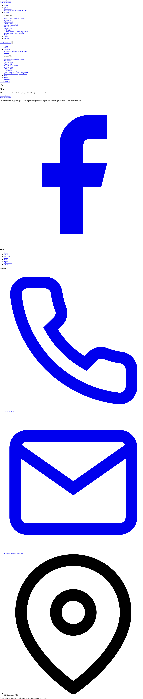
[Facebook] (71, 246)
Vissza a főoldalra (5, 96)
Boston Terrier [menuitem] (23, 10)
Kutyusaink (7, 9)
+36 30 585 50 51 (5, 43)
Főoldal (6, 5)
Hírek (5, 35)
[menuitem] (73, 22)
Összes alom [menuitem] (7, 33)
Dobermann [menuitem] (15, 10)
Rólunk (6, 7)
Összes (6, 18)
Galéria (6, 36)
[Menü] (11, 42)
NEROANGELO (6, 97)
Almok (6, 12)
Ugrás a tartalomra (5, 1)
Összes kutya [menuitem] (7, 10)
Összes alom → (8, 20)
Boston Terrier (19, 18)
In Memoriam (8, 263)
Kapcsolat (6, 38)
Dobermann (11, 18)
